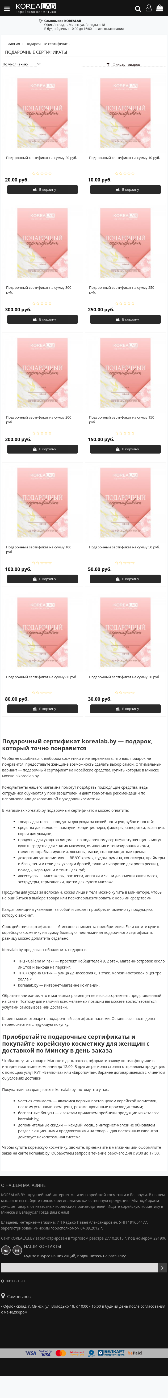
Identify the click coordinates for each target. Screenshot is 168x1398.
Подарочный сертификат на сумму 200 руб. (38, 419)
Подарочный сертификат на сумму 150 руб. (121, 419)
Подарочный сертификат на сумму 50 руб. (124, 547)
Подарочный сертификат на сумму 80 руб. (41, 676)
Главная (13, 43)
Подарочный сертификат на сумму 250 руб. (121, 290)
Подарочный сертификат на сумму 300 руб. (38, 290)
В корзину (44, 189)
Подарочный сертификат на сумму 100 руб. (38, 549)
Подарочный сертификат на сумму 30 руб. (124, 676)
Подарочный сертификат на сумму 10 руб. (124, 157)
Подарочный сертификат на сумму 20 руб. (41, 157)
